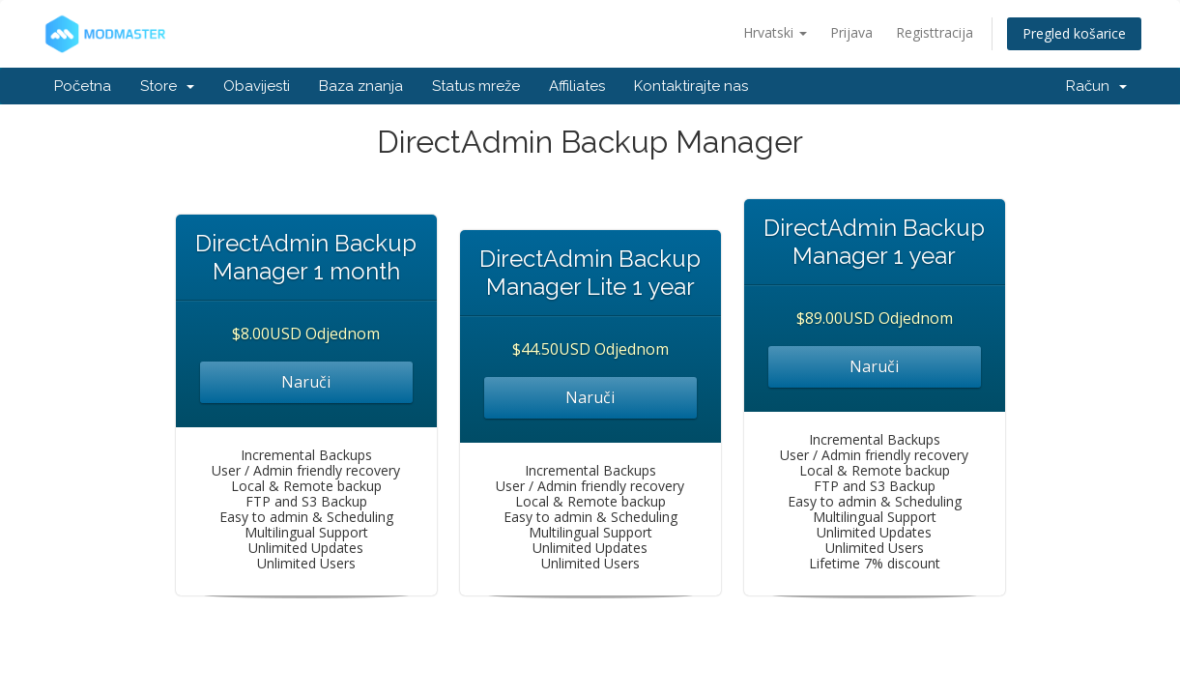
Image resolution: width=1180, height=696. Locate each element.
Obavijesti (256, 86)
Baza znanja (361, 86)
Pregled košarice (1074, 33)
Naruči (306, 381)
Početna (82, 86)
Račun (1096, 86)
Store (167, 86)
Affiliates (577, 86)
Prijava (851, 32)
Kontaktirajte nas (691, 86)
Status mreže (476, 86)
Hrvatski (775, 32)
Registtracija (934, 32)
